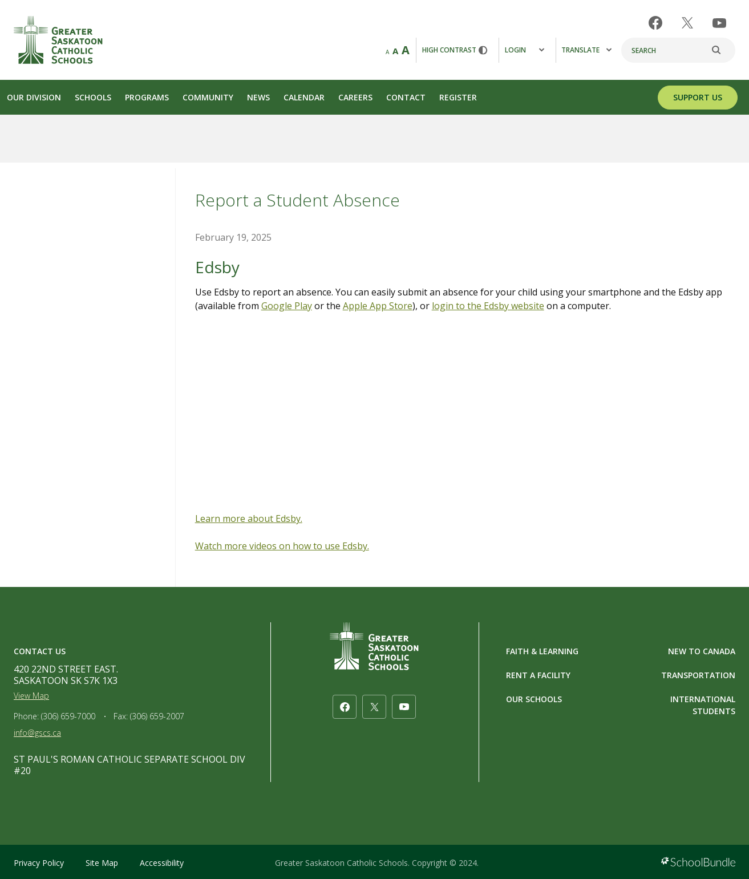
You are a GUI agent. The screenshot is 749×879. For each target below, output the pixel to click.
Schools (93, 97)
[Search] (678, 50)
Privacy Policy (39, 862)
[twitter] (687, 23)
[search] (722, 50)
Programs (147, 97)
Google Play (286, 305)
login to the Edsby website (488, 305)
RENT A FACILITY (538, 675)
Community (208, 97)
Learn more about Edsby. (248, 518)
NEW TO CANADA (701, 651)
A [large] (406, 50)
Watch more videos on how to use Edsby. (282, 546)
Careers (355, 97)
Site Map (102, 862)
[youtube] (719, 23)
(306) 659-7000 (68, 716)
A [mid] (395, 50)
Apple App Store (377, 305)
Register (458, 97)
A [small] (387, 52)
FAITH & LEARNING (542, 651)
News (258, 97)
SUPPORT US (697, 97)
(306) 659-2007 (157, 716)
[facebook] (655, 23)
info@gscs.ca (37, 732)
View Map (31, 695)
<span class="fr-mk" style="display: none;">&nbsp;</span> (466, 416)
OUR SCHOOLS (534, 699)
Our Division (34, 97)
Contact (406, 97)
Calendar (304, 97)
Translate (586, 50)
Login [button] (524, 50)
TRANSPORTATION (698, 675)
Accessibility (162, 862)
